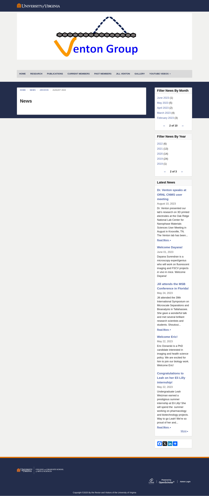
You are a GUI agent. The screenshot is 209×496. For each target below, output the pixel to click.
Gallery (140, 73)
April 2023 (163, 107)
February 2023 (165, 117)
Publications (55, 73)
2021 (160, 148)
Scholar (166, 481)
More (184, 431)
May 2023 (162, 102)
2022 (160, 143)
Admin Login (185, 482)
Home (23, 90)
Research (36, 73)
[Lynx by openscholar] (154, 481)
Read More (164, 240)
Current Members (79, 73)
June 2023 (163, 97)
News (33, 90)
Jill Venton (123, 73)
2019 (160, 158)
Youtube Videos (160, 73)
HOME (22, 73)
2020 (160, 153)
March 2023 (164, 112)
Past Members (103, 73)
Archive (44, 90)
